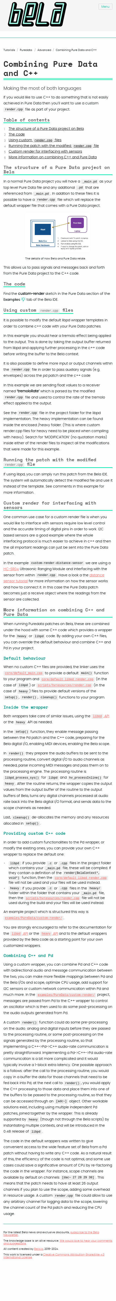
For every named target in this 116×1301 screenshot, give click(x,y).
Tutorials (9, 50)
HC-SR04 (11, 568)
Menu (105, 6)
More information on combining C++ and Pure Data (53, 157)
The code (17, 134)
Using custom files (35, 140)
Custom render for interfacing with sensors (45, 151)
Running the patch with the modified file (54, 146)
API (100, 716)
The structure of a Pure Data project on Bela (46, 129)
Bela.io (38, 1248)
